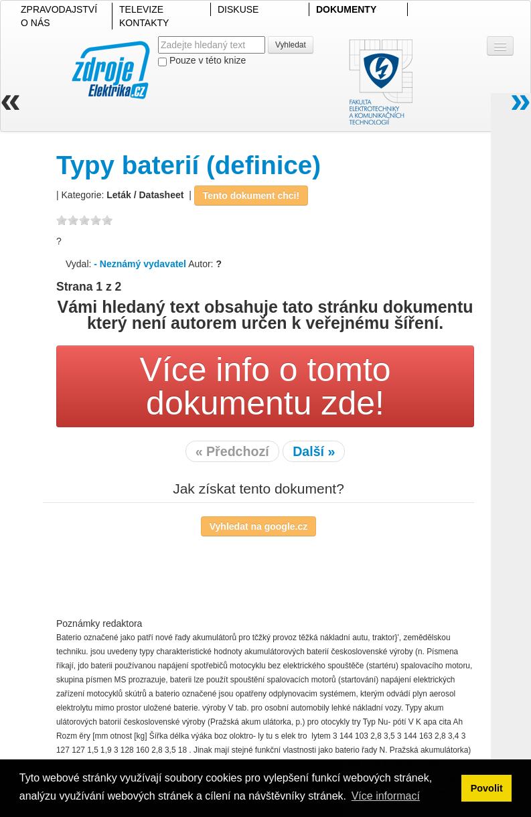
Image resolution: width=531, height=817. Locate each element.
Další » (314, 451)
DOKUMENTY (346, 9)
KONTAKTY (144, 22)
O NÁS (35, 22)
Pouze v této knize (202, 60)
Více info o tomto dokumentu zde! (264, 386)
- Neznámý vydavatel (140, 263)
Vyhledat (290, 45)
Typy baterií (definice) (188, 165)
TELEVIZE (141, 9)
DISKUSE (238, 9)
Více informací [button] (386, 796)
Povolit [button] (487, 788)
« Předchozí (232, 451)
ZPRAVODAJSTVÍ (59, 9)
